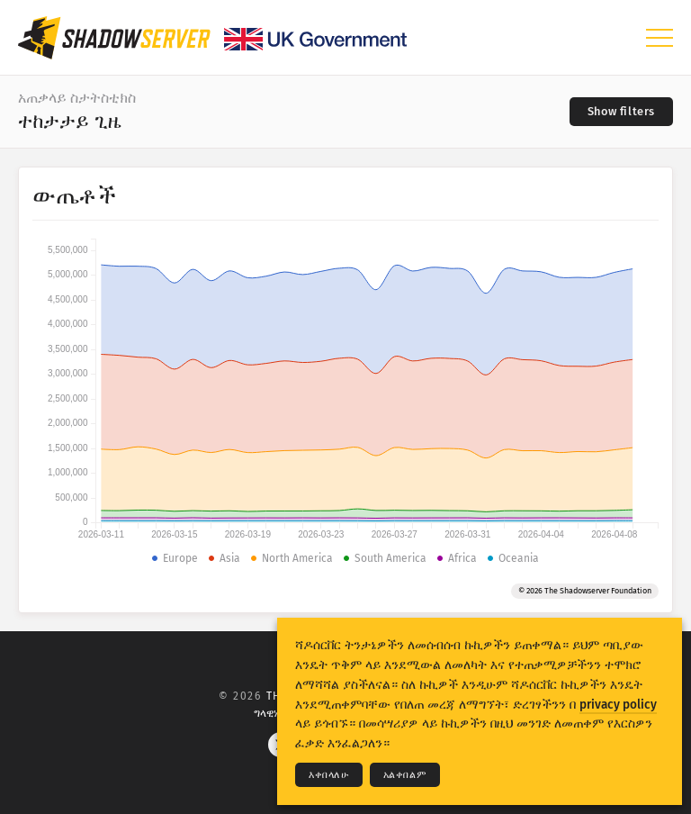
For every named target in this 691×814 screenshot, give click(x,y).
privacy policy (618, 704)
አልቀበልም (405, 775)
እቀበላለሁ (329, 775)
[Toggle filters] (621, 111)
